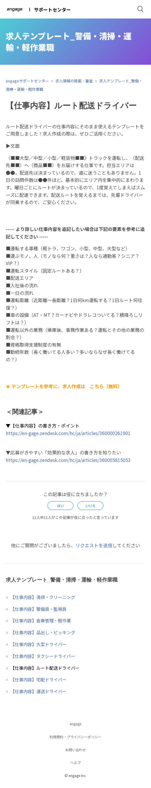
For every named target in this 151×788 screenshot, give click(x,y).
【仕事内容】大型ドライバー (38, 644)
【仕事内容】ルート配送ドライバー (45, 668)
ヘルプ (75, 762)
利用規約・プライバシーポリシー (75, 736)
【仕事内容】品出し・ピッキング (42, 632)
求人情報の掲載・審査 (74, 81)
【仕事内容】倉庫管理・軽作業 (40, 620)
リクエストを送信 (94, 545)
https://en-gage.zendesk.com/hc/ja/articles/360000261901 (68, 433)
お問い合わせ (75, 749)
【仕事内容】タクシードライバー (42, 656)
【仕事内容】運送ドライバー (38, 691)
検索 (140, 9)
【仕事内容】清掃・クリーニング (42, 597)
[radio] (60, 505)
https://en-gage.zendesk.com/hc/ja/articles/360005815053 (68, 459)
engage (75, 723)
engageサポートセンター (27, 81)
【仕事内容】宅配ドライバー (38, 679)
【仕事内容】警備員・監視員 (38, 609)
